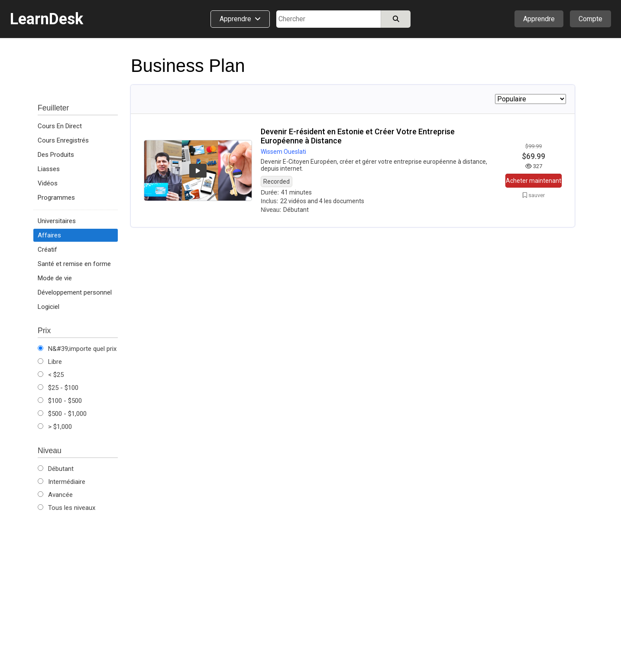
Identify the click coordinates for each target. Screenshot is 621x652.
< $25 (51, 375)
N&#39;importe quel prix (77, 349)
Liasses (49, 169)
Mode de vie (55, 278)
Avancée (55, 495)
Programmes (56, 197)
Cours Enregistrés (63, 140)
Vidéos (48, 183)
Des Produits (56, 155)
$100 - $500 (60, 401)
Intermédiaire (61, 482)
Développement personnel (75, 292)
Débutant (56, 469)
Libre (50, 362)
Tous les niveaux (66, 508)
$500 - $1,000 (62, 414)
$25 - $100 (58, 388)
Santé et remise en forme (74, 264)
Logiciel (48, 307)
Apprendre (539, 19)
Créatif (47, 249)
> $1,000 (55, 427)
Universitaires (57, 221)
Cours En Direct (60, 126)
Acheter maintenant (533, 180)
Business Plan (188, 65)
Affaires (49, 235)
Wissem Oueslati (283, 151)
